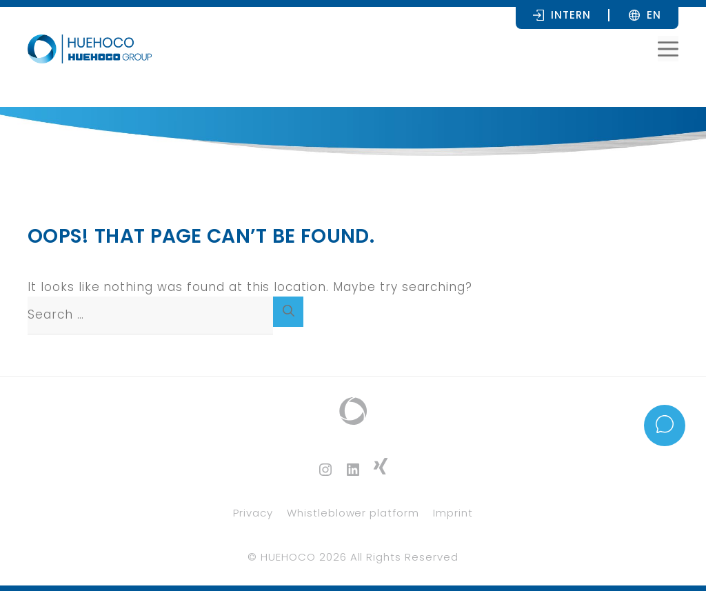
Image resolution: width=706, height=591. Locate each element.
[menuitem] (654, 14)
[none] (654, 14)
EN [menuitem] (654, 15)
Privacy (253, 512)
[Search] (288, 312)
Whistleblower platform (353, 512)
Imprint (453, 512)
